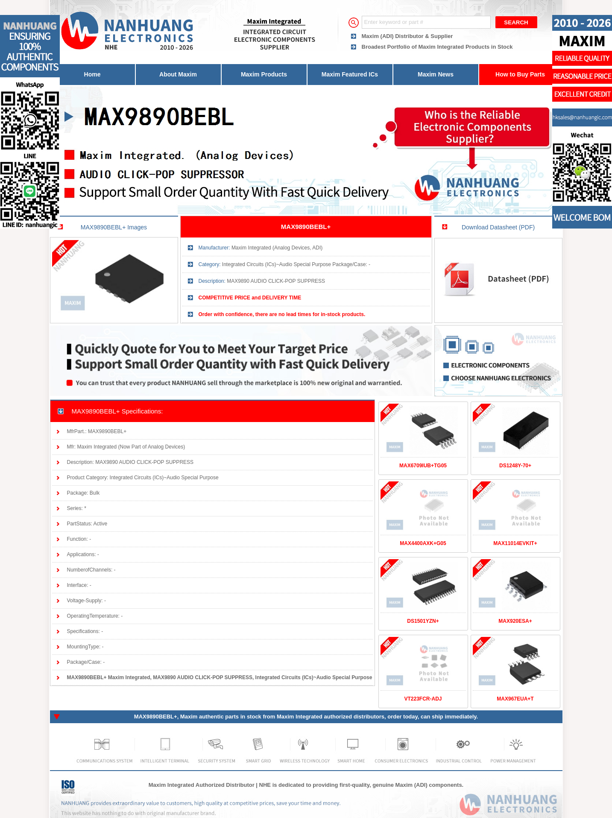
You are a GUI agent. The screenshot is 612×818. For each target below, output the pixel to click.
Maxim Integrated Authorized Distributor (202, 785)
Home (92, 74)
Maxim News (436, 74)
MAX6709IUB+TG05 (423, 466)
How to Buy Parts (520, 74)
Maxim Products (264, 74)
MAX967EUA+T (515, 699)
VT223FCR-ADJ (423, 699)
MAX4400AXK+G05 (423, 543)
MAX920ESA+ (515, 621)
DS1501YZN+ (423, 621)
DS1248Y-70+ (515, 466)
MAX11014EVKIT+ (515, 543)
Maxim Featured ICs (350, 74)
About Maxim (178, 74)
